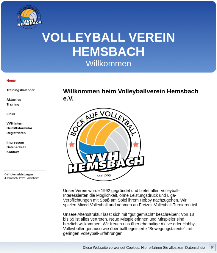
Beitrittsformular (19, 128)
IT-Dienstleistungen (20, 174)
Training (13, 104)
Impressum (15, 142)
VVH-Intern (15, 123)
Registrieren (16, 133)
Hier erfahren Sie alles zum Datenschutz (173, 248)
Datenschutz (16, 147)
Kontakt (13, 152)
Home (11, 80)
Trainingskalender (21, 90)
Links (11, 114)
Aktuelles (14, 99)
